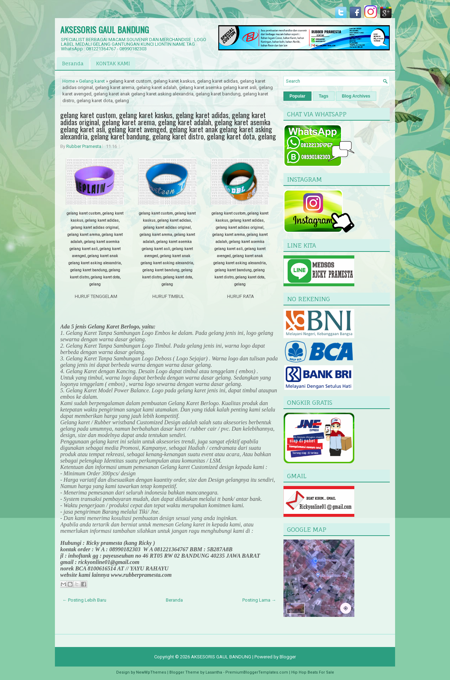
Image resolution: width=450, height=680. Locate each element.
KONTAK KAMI (113, 63)
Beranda (73, 63)
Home (68, 81)
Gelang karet (92, 81)
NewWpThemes (151, 672)
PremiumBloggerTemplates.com (256, 672)
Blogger (288, 656)
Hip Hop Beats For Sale (312, 672)
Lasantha (214, 672)
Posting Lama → (259, 600)
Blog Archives (356, 96)
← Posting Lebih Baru (84, 600)
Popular (297, 96)
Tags (323, 96)
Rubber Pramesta (83, 146)
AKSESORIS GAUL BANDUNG (104, 29)
